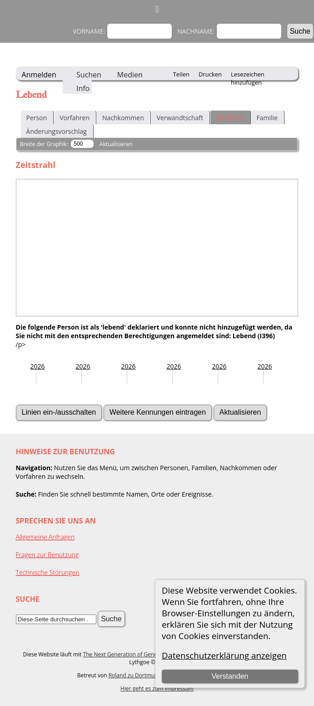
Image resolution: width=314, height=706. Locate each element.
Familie (267, 117)
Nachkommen (123, 117)
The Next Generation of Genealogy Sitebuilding (142, 654)
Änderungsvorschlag (56, 131)
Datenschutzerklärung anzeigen (224, 655)
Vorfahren (75, 117)
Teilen (181, 74)
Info (83, 88)
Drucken (210, 74)
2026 (37, 366)
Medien (130, 75)
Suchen (88, 75)
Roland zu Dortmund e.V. (140, 675)
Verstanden (230, 676)
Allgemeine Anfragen (45, 537)
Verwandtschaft (180, 117)
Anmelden (39, 75)
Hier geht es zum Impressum (157, 688)
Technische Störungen (48, 572)
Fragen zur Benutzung (47, 554)
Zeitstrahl (230, 117)
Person (36, 117)
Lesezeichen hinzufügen (247, 75)
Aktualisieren (116, 144)
